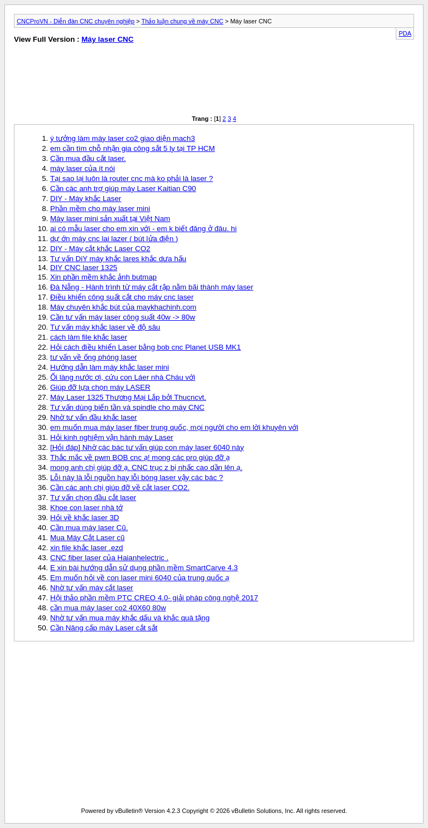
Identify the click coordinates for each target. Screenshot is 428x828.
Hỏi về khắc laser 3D (84, 517)
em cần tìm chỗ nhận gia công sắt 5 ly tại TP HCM (132, 148)
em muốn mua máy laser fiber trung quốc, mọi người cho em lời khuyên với (174, 427)
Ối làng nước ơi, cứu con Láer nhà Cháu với (122, 377)
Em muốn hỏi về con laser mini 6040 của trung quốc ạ (139, 578)
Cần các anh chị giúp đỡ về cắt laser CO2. (119, 487)
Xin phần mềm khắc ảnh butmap (103, 277)
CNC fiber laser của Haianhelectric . (109, 557)
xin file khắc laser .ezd (86, 547)
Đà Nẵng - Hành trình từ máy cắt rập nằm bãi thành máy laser (151, 287)
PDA (404, 33)
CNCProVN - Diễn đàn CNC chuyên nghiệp (75, 21)
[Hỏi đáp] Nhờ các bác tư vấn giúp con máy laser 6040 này (147, 447)
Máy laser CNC (107, 39)
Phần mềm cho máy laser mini (100, 208)
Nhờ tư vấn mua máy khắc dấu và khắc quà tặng (130, 618)
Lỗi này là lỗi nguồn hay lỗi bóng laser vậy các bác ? (136, 477)
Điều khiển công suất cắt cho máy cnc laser (121, 297)
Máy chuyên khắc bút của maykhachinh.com (123, 307)
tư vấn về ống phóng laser (93, 357)
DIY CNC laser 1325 (84, 267)
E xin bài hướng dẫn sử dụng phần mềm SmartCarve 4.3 (144, 568)
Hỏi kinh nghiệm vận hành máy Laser (111, 437)
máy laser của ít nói (82, 168)
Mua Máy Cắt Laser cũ (87, 537)
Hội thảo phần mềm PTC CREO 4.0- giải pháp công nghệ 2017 (154, 598)
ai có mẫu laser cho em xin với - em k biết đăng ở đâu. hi (143, 228)
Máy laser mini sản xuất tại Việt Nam (110, 218)
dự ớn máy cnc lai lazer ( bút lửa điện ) (114, 238)
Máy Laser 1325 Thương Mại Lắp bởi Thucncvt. (128, 397)
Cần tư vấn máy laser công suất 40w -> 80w (122, 317)
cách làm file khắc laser (88, 337)
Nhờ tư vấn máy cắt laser (91, 588)
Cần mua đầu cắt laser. (88, 158)
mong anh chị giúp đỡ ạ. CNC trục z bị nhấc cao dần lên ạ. (146, 467)
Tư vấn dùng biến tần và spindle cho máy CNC (127, 407)
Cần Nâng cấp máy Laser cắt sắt (103, 628)
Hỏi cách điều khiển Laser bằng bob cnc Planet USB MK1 (145, 347)
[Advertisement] (110, 82)
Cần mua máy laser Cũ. (89, 527)
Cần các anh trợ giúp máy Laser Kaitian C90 (123, 188)
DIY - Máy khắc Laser (85, 198)
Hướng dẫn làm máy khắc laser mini (109, 367)
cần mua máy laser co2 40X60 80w (108, 608)
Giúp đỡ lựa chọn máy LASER (100, 387)
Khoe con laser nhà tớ (86, 507)
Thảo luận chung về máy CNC (182, 21)
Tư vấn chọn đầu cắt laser (93, 497)
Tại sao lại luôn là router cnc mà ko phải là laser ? (131, 178)
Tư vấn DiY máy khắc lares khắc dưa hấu (118, 258)
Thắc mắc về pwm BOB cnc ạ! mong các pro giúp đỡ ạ (140, 457)
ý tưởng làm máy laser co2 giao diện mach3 (122, 138)
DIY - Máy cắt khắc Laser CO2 (100, 248)
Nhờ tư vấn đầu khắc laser (93, 417)
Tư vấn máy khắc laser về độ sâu (105, 327)
